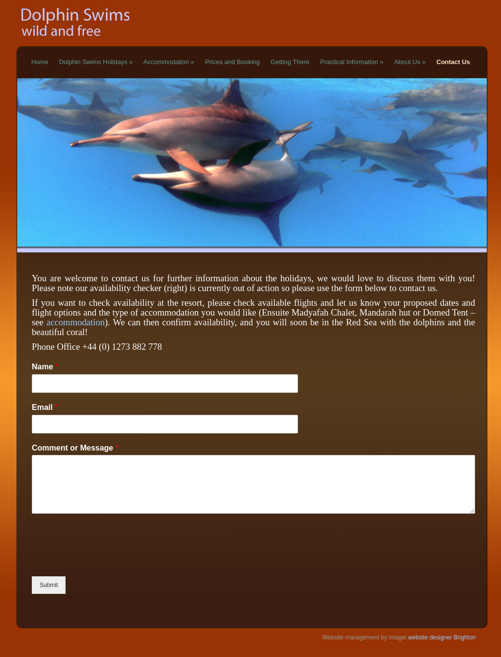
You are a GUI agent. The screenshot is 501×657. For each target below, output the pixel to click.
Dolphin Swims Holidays (96, 62)
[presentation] (106, 560)
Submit (49, 585)
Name (45, 366)
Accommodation (168, 62)
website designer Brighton (441, 637)
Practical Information (351, 62)
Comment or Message (75, 448)
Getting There (290, 62)
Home (39, 62)
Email (45, 407)
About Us (410, 62)
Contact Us (453, 62)
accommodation (75, 322)
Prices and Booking (232, 62)
